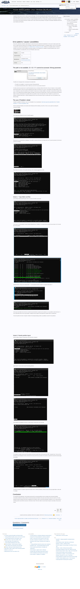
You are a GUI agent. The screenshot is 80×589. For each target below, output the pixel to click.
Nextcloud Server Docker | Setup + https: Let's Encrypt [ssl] (66, 550)
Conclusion (67, 32)
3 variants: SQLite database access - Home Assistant (65, 558)
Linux (31, 1)
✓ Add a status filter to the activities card (11, 541)
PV (40, 1)
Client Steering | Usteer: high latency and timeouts (65, 542)
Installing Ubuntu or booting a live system (36, 46)
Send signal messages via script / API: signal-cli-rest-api (66, 549)
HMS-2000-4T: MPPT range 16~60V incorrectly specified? (14, 548)
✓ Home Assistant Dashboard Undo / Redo (12, 542)
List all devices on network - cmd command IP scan (65, 553)
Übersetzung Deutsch (40, 563)
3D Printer (38, 1)
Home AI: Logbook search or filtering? (38, 549)
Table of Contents (67, 16)
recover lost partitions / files (23, 103)
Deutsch (63, 1)
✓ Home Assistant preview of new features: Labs (13, 538)
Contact (44, 566)
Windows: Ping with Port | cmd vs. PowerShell (64, 555)
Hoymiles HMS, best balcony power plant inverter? (39, 551)
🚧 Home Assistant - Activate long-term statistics (13, 544)
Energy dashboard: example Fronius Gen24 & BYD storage (66, 556)
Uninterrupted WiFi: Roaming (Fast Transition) (64, 559)
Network (24, 1)
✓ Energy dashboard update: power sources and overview (14, 536)
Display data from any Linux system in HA (11, 551)
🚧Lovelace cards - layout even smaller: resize (12, 539)
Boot (34, 1)
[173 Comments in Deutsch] (18, 528)
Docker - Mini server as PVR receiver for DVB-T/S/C (39, 538)
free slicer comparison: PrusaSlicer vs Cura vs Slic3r (39, 539)
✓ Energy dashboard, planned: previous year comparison (40, 544)
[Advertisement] (71, 46)
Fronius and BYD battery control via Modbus (64, 552)
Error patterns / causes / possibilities (71, 19)
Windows (28, 1)
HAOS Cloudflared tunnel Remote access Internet (39, 552)
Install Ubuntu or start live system (62, 535)
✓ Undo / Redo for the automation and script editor (13, 545)
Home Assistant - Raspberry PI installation (37, 554)
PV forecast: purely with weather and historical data (13, 535)
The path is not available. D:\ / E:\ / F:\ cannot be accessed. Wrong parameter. (72, 22)
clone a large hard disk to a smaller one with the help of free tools (26, 518)
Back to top (40, 569)
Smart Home (14, 1)
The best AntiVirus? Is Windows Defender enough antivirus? (40, 535)
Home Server (19, 1)
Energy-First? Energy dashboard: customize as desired (40, 536)
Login (74, 1)
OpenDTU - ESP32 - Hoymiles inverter (63, 543)
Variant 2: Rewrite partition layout (73, 30)
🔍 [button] (71, 1)
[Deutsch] (77, 33)
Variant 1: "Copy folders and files (73, 27)
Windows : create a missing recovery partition (64, 547)
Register (77, 1)
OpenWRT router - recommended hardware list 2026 (39, 545)
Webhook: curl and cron (8, 549)
